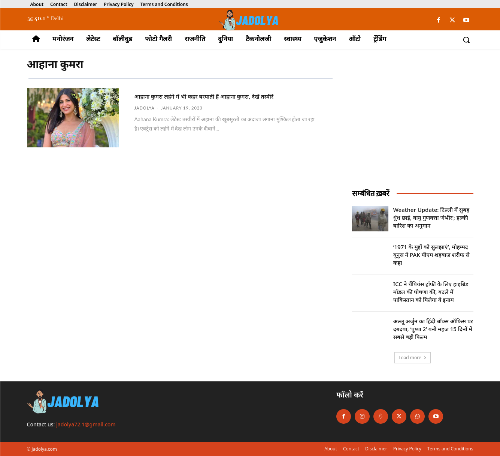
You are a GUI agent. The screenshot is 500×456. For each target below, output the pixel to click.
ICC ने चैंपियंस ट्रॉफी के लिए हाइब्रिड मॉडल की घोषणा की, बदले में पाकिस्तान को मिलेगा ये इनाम (431, 291)
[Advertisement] (413, 125)
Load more (413, 357)
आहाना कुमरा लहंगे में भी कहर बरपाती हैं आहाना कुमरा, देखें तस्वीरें (220, 100)
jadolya (144, 116)
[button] (466, 40)
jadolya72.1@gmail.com (86, 424)
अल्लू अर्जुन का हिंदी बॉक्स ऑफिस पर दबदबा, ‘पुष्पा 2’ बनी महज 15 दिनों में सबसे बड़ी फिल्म (433, 328)
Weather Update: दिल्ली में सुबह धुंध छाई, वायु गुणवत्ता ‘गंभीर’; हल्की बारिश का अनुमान (431, 217)
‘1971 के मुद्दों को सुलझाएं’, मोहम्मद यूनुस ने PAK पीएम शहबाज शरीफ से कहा (431, 254)
